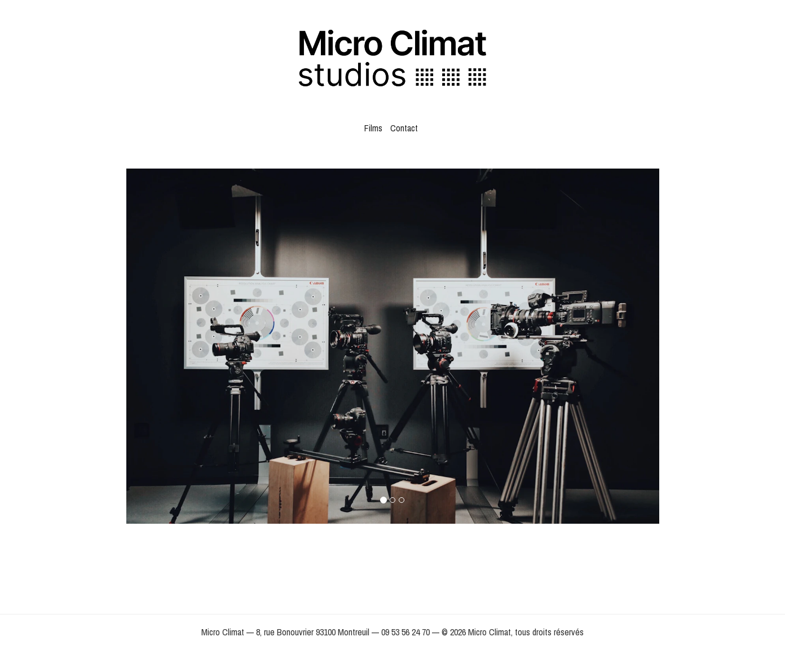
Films (373, 128)
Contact (404, 128)
